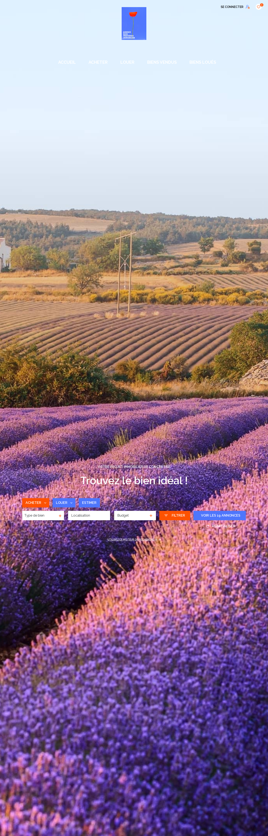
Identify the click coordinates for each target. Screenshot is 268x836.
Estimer (89, 503)
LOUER (127, 62)
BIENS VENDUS (162, 62)
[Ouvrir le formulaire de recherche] (174, 515)
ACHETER (98, 62)
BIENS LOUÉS (202, 62)
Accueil (67, 62)
